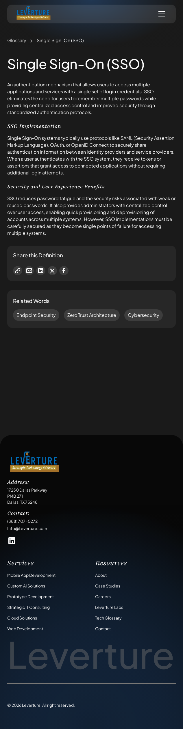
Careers (103, 596)
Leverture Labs (109, 607)
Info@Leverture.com (27, 528)
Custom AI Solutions (26, 585)
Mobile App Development (31, 575)
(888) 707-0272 (22, 521)
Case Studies (107, 585)
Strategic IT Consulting (28, 607)
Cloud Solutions (22, 617)
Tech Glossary (108, 617)
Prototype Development (30, 596)
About (101, 575)
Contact (103, 628)
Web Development (25, 628)
